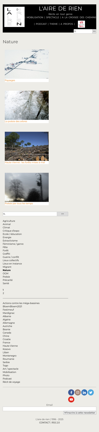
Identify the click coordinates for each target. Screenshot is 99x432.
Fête (5, 247)
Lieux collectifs (11, 260)
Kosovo (7, 349)
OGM (5, 273)
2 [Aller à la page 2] (3, 293)
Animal (7, 224)
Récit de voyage (11, 382)
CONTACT (44, 422)
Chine (6, 336)
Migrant (7, 267)
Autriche (7, 326)
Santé (6, 283)
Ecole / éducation (12, 234)
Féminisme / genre (13, 244)
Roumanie (8, 359)
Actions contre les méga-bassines (21, 303)
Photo (6, 375)
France (6, 342)
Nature (7, 270)
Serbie (6, 362)
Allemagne (9, 323)
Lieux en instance (12, 263)
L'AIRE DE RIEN (60, 8)
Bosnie (6, 329)
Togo (5, 365)
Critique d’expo (11, 231)
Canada (7, 332)
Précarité (8, 280)
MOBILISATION (35, 17)
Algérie (7, 319)
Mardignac (9, 313)
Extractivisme (10, 240)
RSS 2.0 (56, 422)
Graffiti (6, 254)
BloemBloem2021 (12, 306)
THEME (54, 24)
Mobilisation (9, 372)
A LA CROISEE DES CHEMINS (79, 17)
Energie (7, 237)
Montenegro (9, 355)
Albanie (7, 316)
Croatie (7, 339)
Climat (6, 227)
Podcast (7, 378)
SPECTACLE (52, 17)
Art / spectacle (10, 369)
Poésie (6, 277)
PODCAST (41, 24)
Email (49, 405)
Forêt (6, 250)
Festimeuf (8, 309)
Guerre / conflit (11, 257)
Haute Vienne (10, 346)
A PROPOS (66, 24)
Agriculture (9, 221)
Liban (6, 352)
